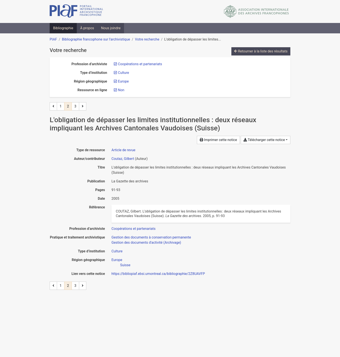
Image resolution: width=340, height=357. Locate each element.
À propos (87, 28)
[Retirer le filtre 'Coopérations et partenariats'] (140, 64)
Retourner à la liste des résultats (261, 51)
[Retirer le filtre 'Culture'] (123, 73)
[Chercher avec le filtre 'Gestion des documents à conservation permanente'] (151, 237)
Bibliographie (63, 28)
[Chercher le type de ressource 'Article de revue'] (123, 150)
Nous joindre (111, 28)
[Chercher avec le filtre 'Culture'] (117, 251)
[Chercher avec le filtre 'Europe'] (116, 260)
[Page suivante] (82, 106)
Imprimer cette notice (218, 140)
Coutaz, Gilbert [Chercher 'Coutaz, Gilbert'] (122, 159)
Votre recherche (147, 39)
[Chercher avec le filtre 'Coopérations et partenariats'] (133, 229)
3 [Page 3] (75, 106)
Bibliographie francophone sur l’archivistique (96, 39)
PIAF (53, 39)
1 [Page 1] (61, 106)
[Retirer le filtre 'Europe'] (123, 81)
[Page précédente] (53, 106)
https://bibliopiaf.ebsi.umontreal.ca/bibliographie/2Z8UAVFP (158, 274)
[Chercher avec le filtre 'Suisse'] (125, 265)
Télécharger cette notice (264, 140)
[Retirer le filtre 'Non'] (121, 90)
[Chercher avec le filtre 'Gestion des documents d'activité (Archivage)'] (146, 242)
